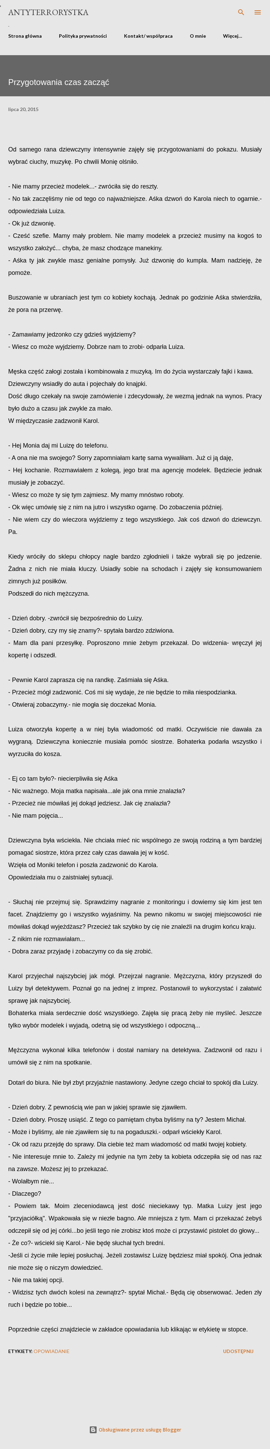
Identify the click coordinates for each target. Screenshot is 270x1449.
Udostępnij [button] (238, 1351)
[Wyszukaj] (241, 12)
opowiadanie (52, 1351)
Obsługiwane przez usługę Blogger (135, 1429)
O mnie (198, 36)
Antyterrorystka (48, 12)
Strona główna (25, 36)
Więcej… (232, 36)
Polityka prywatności (83, 36)
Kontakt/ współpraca (148, 36)
